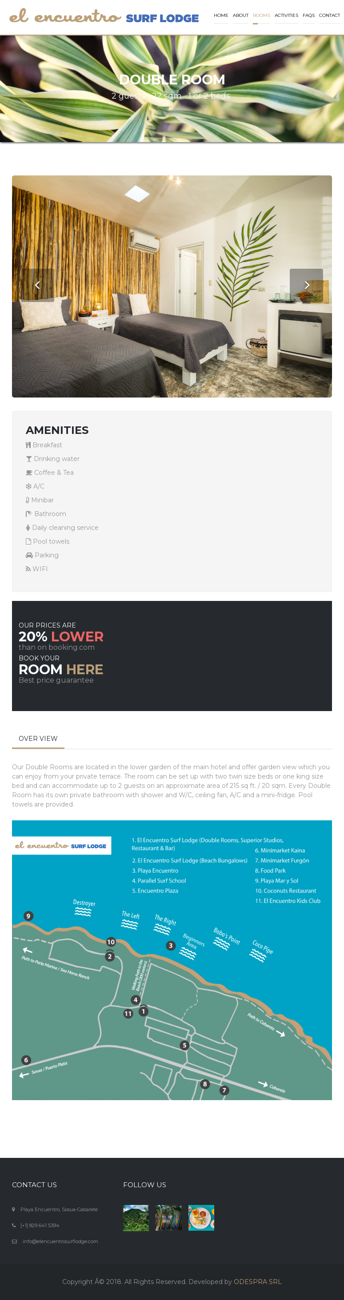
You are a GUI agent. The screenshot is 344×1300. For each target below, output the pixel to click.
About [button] (240, 15)
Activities (286, 15)
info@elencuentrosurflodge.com (60, 1241)
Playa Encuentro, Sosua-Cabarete (59, 1209)
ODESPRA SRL (258, 1282)
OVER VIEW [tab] (38, 739)
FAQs (309, 15)
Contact (329, 15)
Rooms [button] (261, 15)
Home (221, 15)
